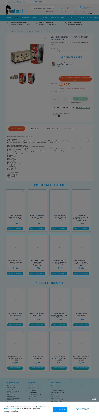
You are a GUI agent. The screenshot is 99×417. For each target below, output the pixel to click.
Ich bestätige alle (88, 409)
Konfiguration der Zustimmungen (66, 409)
